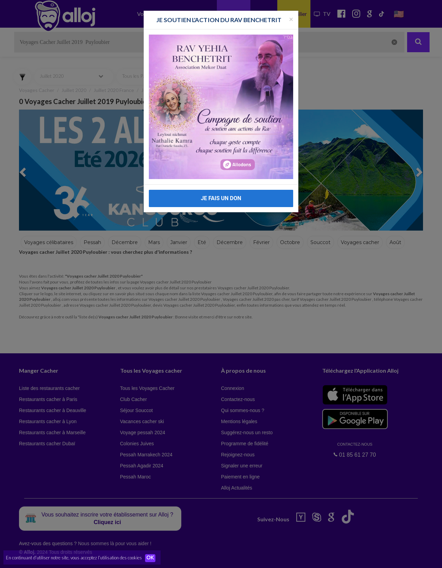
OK (152, 558)
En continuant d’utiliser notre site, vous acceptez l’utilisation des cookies (74, 557)
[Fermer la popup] (291, 18)
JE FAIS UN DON (221, 198)
